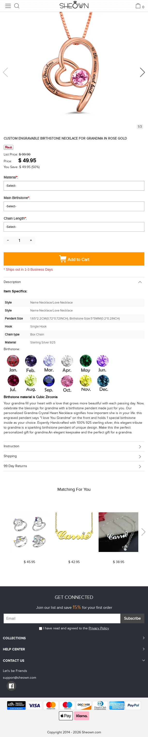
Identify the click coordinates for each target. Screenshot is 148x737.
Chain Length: (15, 218)
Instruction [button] (11, 446)
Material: (11, 177)
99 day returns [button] (15, 466)
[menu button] (8, 6)
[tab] (74, 282)
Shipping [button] (10, 456)
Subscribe (132, 618)
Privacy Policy (99, 628)
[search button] (17, 6)
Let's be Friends (15, 671)
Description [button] (12, 282)
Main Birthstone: (17, 198)
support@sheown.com (19, 678)
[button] (143, 72)
